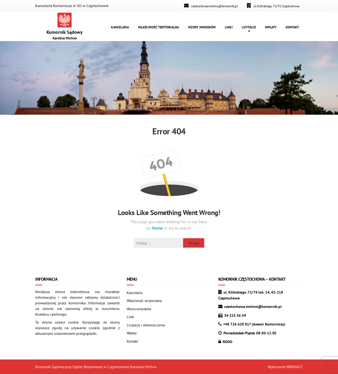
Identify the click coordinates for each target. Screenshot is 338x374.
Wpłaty (132, 333)
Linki (130, 317)
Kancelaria (134, 293)
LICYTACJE (249, 27)
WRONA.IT (294, 366)
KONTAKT (292, 27)
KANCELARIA (120, 27)
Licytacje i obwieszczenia (146, 325)
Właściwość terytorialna (144, 300)
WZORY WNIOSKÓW (202, 27)
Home (158, 228)
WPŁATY (271, 27)
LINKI (229, 27)
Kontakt (132, 341)
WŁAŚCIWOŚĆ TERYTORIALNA (158, 27)
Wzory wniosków (139, 309)
